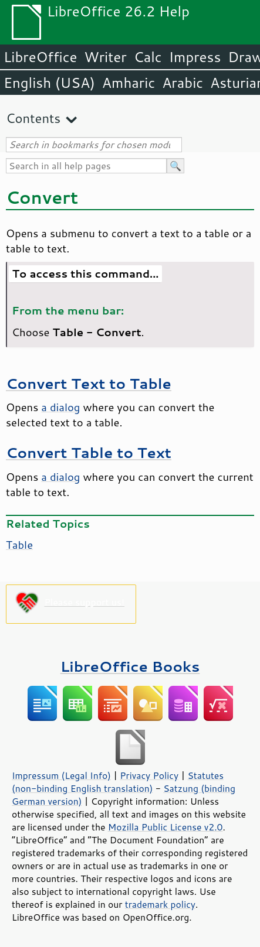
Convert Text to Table (88, 383)
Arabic (182, 83)
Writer (105, 57)
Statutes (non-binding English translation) (118, 782)
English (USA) (49, 83)
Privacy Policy (149, 775)
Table (19, 544)
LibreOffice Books (130, 666)
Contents (33, 118)
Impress (195, 57)
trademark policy (160, 904)
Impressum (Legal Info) (61, 775)
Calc (148, 57)
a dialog (60, 407)
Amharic (128, 83)
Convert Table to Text (88, 452)
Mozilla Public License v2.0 (165, 826)
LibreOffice (40, 57)
